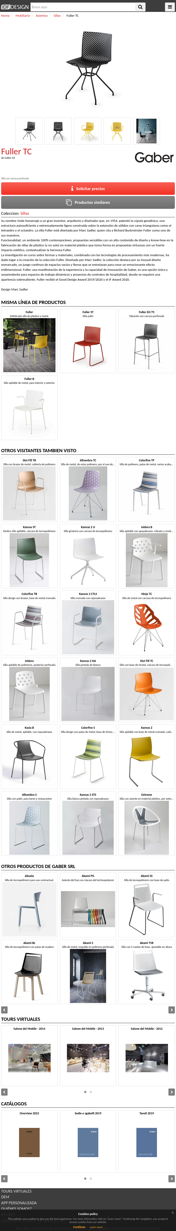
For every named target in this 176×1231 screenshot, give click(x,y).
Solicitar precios (88, 188)
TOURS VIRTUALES (16, 1191)
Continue (79, 1227)
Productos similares (88, 202)
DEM (5, 1196)
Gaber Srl (10, 157)
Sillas (24, 213)
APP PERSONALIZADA (19, 1202)
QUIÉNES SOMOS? (16, 1208)
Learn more (96, 1227)
